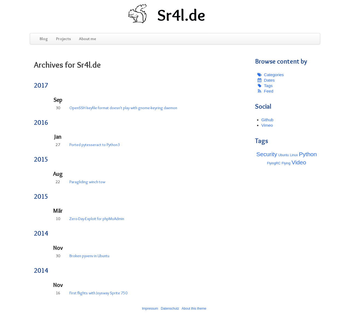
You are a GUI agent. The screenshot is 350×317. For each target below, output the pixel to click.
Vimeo (267, 125)
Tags (268, 85)
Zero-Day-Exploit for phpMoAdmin (96, 218)
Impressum (150, 308)
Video (298, 162)
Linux (294, 155)
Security (266, 154)
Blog (44, 38)
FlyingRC (274, 163)
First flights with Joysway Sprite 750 (98, 293)
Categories (274, 74)
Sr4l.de (181, 15)
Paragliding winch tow (87, 181)
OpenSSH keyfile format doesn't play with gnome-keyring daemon (123, 107)
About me (87, 38)
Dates (269, 80)
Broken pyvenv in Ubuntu (89, 255)
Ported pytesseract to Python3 (94, 144)
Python (308, 154)
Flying (286, 163)
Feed (268, 91)
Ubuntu (283, 155)
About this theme (194, 308)
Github (267, 119)
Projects (63, 38)
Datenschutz (170, 308)
